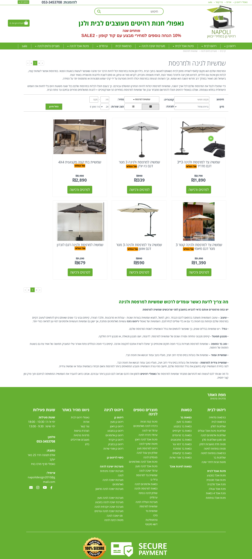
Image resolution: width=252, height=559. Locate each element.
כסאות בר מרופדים (182, 422)
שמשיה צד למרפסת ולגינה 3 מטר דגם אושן (203, 233)
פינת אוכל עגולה (217, 476)
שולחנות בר (220, 444)
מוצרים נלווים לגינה (209, 51)
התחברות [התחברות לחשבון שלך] (23, 2)
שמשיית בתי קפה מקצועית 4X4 (100, 157)
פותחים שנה (131, 31)
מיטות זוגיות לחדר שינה (214, 449)
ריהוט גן (118, 404)
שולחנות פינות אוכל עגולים (212, 418)
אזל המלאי (192, 159)
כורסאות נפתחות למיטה (213, 440)
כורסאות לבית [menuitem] (123, 46)
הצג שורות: (117, 106)
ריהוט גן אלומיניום (114, 422)
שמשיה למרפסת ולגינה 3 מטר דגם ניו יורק (151, 157)
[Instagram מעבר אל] (37, 475)
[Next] (31, 63)
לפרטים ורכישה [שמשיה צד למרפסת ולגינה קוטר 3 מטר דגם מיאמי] (49, 183)
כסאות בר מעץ (184, 409)
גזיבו (155, 502)
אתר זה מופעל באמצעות (126, 556)
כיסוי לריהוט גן (115, 444)
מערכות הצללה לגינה (147, 489)
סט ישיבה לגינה (115, 502)
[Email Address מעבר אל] (31, 475)
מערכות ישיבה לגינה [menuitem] (152, 46)
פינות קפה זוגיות (149, 408)
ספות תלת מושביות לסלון (213, 431)
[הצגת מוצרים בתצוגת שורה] (133, 106)
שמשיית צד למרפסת (147, 462)
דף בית (223, 51)
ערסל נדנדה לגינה (148, 422)
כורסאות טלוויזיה (217, 404)
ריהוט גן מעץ (116, 409)
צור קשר (84, 413)
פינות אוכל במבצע (216, 462)
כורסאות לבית (219, 409)
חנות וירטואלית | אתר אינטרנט (104, 555)
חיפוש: (220, 99)
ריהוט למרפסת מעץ (147, 435)
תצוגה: (170, 106)
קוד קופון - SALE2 (98, 35)
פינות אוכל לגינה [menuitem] (78, 46)
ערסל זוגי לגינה (150, 417)
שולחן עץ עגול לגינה (147, 440)
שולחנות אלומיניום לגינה (213, 422)
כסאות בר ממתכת (182, 435)
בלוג (87, 431)
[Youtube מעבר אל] (45, 475)
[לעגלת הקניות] (19, 23)
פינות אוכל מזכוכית (216, 467)
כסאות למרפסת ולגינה (146, 475)
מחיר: (121, 99)
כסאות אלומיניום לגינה (146, 471)
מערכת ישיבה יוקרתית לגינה (108, 493)
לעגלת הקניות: (17, 23)
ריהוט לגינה (113, 397)
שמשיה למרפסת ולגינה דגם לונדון (151, 233)
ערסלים (154, 484)
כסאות (186, 397)
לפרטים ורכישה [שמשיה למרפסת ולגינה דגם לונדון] (152, 259)
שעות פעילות (44, 397)
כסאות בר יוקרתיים (182, 418)
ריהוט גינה (133, 308)
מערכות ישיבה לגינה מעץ (110, 484)
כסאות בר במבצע (183, 413)
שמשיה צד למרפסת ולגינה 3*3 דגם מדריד (203, 157)
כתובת (51, 438)
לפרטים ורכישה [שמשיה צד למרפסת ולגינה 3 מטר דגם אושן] (203, 259)
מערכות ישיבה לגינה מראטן (109, 476)
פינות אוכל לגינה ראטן (146, 426)
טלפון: (51, 424)
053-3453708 (46, 428)
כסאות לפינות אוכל (181, 453)
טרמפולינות (152, 507)
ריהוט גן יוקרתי (115, 427)
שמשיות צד (152, 498)
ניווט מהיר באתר (75, 397)
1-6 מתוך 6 (95, 106)
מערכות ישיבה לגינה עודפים (108, 498)
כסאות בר (186, 404)
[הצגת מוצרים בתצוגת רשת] (150, 106)
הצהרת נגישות (81, 418)
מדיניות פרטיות (81, 422)
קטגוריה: (169, 99)
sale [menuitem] (24, 46)
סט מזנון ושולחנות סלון (214, 427)
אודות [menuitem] (228, 2)
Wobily (137, 555)
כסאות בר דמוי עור (182, 431)
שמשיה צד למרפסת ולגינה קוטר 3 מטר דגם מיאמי (49, 157)
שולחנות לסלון (218, 413)
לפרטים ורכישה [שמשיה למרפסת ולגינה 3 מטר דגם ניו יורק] (152, 183)
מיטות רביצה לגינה (113, 507)
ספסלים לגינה (150, 444)
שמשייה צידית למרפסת (213, 349)
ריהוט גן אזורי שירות (113, 435)
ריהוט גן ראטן (116, 413)
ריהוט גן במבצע (115, 418)
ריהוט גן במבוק (115, 431)
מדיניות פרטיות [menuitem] (218, 385)
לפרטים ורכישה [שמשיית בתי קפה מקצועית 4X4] (100, 183)
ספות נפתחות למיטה (215, 435)
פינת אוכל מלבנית (216, 471)
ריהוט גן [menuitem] (230, 46)
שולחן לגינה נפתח (148, 480)
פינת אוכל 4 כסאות (216, 480)
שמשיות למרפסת (190, 51)
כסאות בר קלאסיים (182, 440)
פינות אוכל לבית (216, 458)
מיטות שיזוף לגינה (148, 431)
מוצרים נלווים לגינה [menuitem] (47, 46)
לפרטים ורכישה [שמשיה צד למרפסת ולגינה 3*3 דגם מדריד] (203, 183)
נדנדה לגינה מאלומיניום (145, 413)
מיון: (221, 106)
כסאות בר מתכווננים (181, 427)
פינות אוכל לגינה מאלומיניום (143, 449)
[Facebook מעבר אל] (51, 475)
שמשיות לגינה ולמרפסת (197, 63)
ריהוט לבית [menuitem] (208, 46)
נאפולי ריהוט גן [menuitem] (241, 2)
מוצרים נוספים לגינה (145, 399)
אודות (86, 409)
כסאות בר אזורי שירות (181, 444)
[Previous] (39, 63)
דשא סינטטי (151, 511)
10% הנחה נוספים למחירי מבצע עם (149, 35)
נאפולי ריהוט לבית (80, 404)
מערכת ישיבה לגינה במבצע (109, 489)
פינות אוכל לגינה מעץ (146, 453)
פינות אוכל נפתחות (216, 484)
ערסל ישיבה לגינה (148, 458)
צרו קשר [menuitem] (219, 2)
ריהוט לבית (216, 397)
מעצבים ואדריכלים (79, 427)
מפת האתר (216, 382)
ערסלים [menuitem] (102, 46)
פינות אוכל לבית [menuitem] (183, 46)
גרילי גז (154, 466)
